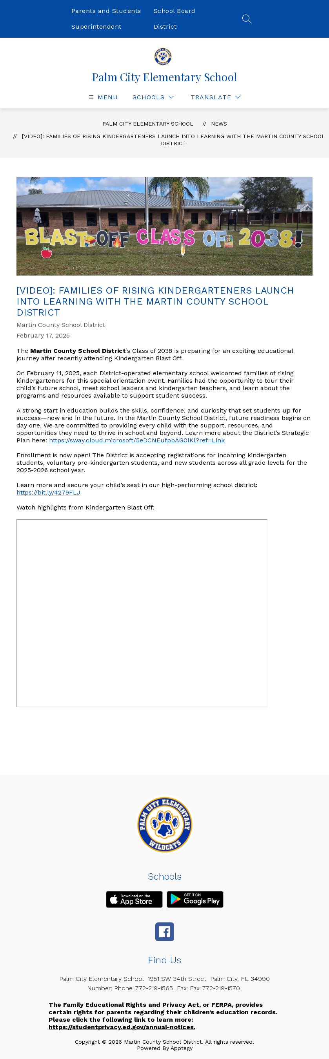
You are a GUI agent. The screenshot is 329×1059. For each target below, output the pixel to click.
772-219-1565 (154, 988)
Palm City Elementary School (147, 124)
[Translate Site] (215, 97)
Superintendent (96, 26)
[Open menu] (102, 97)
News (219, 124)
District (165, 26)
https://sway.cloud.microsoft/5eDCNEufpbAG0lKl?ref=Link (137, 440)
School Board (175, 11)
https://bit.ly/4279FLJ (48, 492)
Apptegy (182, 1048)
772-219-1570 (221, 988)
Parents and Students (106, 11)
